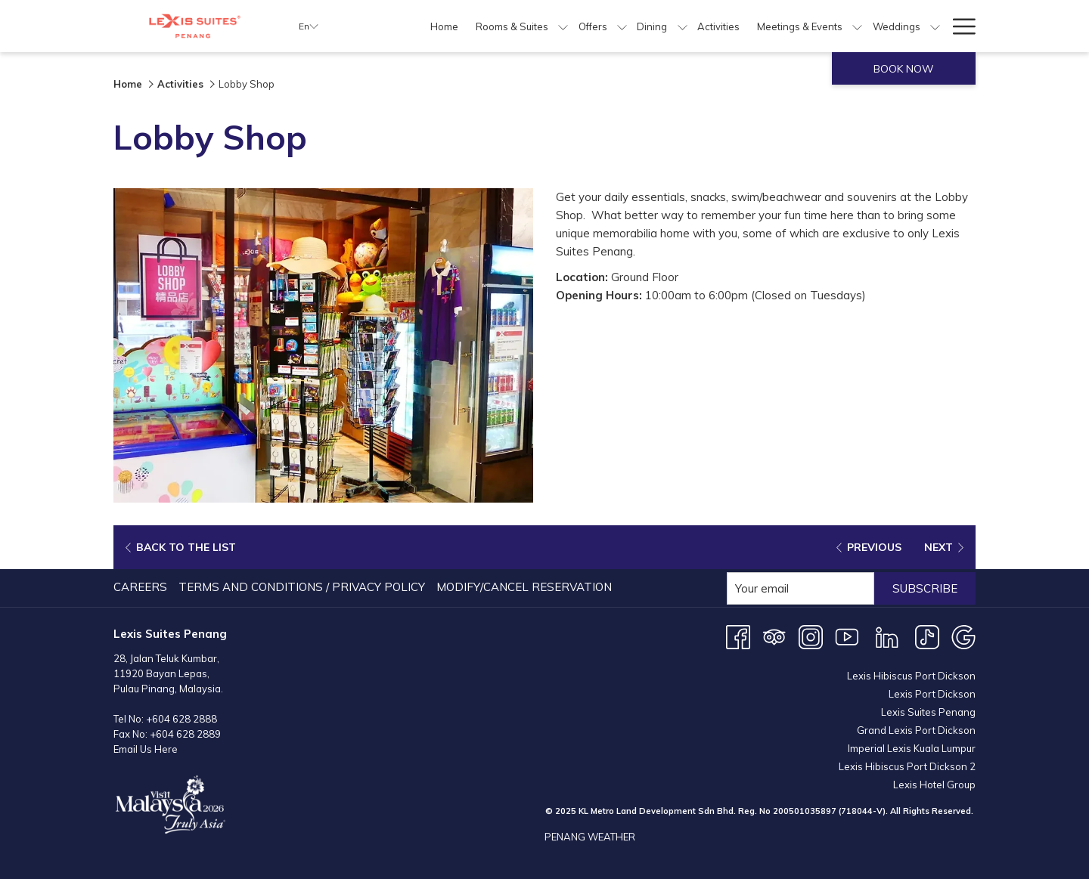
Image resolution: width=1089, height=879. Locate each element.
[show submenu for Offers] (622, 26)
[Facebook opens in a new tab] (738, 636)
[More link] (959, 26)
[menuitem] (444, 26)
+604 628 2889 (185, 734)
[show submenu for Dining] (682, 26)
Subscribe (924, 588)
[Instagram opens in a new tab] (811, 636)
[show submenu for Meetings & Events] (857, 26)
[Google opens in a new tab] (963, 636)
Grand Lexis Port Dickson (916, 730)
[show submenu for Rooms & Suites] (563, 26)
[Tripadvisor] (774, 636)
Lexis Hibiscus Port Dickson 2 (907, 766)
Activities (180, 84)
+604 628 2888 (181, 719)
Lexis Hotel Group (934, 784)
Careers (140, 587)
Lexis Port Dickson (932, 694)
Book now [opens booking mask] (903, 69)
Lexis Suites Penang (928, 712)
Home (127, 84)
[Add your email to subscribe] (800, 588)
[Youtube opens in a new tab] (847, 636)
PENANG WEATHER (589, 837)
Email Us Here (145, 749)
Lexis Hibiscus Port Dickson (911, 676)
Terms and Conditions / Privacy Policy (301, 587)
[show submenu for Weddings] (935, 26)
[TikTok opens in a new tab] (927, 636)
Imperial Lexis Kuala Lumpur (912, 748)
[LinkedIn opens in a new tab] (887, 636)
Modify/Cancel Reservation (524, 587)
